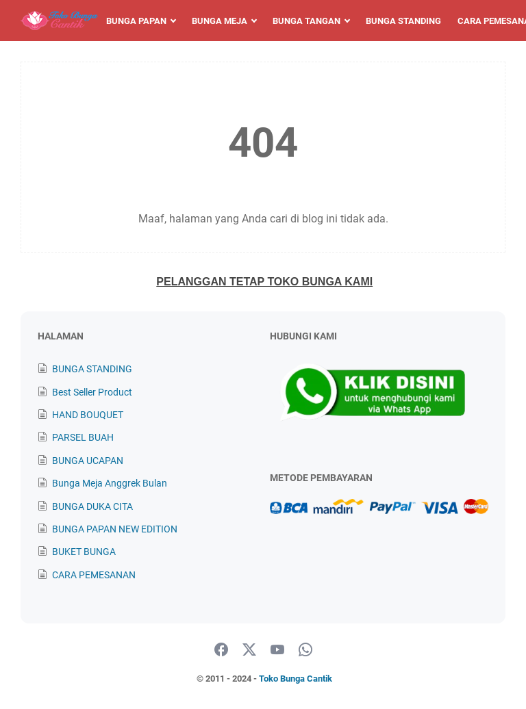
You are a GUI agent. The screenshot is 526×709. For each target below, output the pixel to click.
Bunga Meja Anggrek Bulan (109, 483)
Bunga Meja (219, 21)
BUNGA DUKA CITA (92, 506)
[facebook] (221, 650)
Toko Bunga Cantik (295, 678)
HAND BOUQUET (87, 414)
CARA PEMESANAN (94, 574)
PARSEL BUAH (83, 437)
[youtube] (277, 650)
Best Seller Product (92, 392)
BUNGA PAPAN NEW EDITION (114, 529)
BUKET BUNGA (84, 551)
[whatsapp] (305, 650)
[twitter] (249, 650)
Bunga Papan (136, 21)
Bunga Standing (403, 21)
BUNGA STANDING (92, 368)
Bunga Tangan (306, 21)
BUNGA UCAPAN (87, 460)
